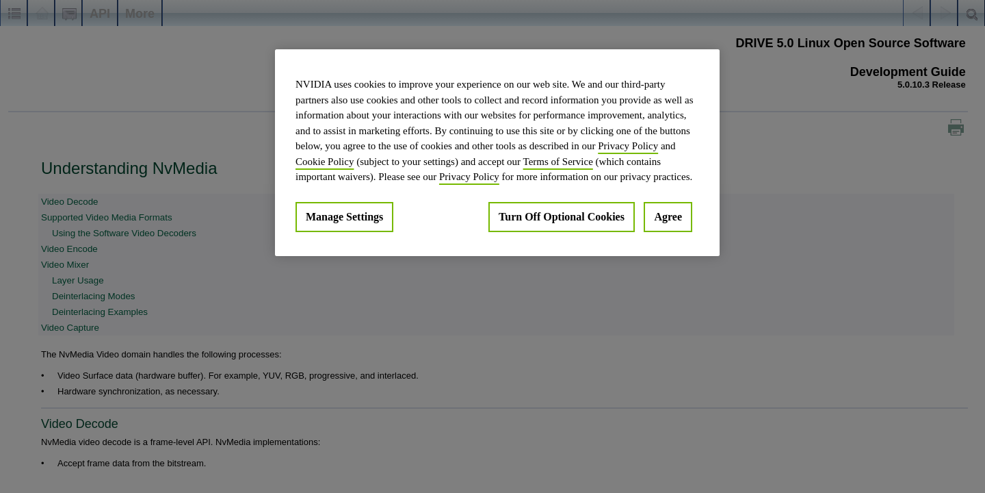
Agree (668, 217)
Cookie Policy (325, 161)
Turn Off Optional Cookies (562, 217)
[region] (497, 152)
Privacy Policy (628, 145)
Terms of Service (558, 161)
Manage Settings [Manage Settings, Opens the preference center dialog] (344, 217)
